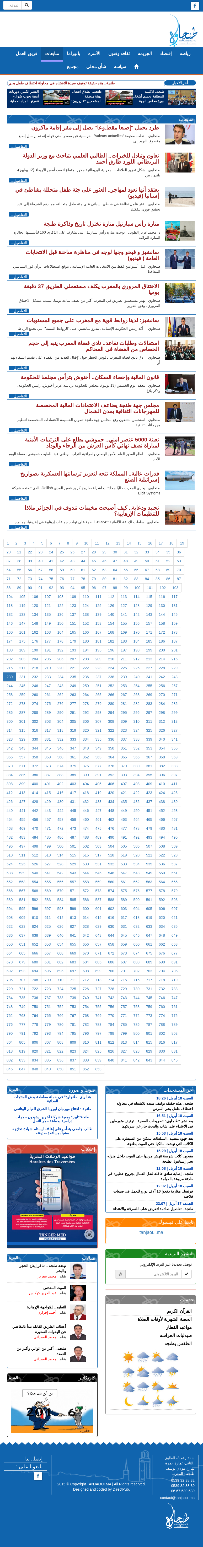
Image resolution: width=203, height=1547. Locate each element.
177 (48, 641)
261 (48, 695)
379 (124, 766)
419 (98, 793)
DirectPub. (121, 1489)
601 (98, 909)
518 (111, 855)
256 (162, 686)
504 (111, 846)
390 (86, 775)
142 (136, 614)
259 (22, 695)
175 (22, 641)
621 (175, 917)
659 (124, 944)
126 (111, 605)
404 (86, 784)
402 (60, 784)
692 (10, 971)
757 (124, 1007)
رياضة (185, 53)
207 (73, 659)
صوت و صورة (81, 1090)
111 (98, 597)
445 (73, 810)
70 (179, 570)
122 (60, 605)
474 (86, 828)
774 (162, 1016)
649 (175, 935)
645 (124, 935)
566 (10, 891)
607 (175, 909)
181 (98, 641)
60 (72, 570)
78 (83, 579)
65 (126, 570)
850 (60, 1069)
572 (86, 891)
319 (73, 730)
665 (22, 953)
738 (60, 998)
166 (86, 632)
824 (86, 1051)
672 (111, 953)
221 (73, 668)
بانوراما (73, 53)
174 (10, 641)
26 (72, 552)
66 (136, 570)
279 (98, 704)
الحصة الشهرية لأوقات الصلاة (165, 1319)
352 (136, 748)
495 (175, 837)
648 (162, 935)
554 (35, 882)
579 (175, 891)
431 (73, 802)
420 (111, 793)
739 (73, 998)
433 (98, 802)
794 (60, 1033)
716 (136, 980)
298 (162, 712)
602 (111, 909)
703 (149, 971)
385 (22, 775)
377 (98, 766)
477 (124, 828)
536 (162, 864)
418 (86, 793)
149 (48, 623)
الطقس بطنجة (178, 1343)
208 (86, 659)
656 (86, 944)
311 (149, 721)
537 (175, 864)
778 (35, 1024)
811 (98, 1042)
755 (98, 1007)
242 (162, 677)
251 (98, 686)
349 (98, 748)
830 (162, 1051)
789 (175, 1024)
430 (60, 802)
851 (73, 1069)
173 (175, 632)
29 (104, 552)
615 (98, 917)
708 (35, 980)
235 (73, 677)
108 (60, 597)
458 (60, 819)
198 (136, 650)
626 (60, 926)
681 (48, 962)
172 (162, 632)
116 (162, 597)
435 (124, 802)
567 (22, 891)
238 (111, 677)
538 (10, 873)
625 (48, 926)
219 (48, 668)
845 (175, 1060)
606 (162, 909)
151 (73, 623)
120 (35, 605)
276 (60, 704)
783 (98, 1024)
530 (86, 864)
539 (22, 873)
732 (162, 989)
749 (22, 1007)
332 (60, 739)
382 (162, 766)
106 (35, 597)
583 (48, 900)
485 (48, 837)
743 (124, 998)
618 (136, 917)
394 (136, 775)
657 (98, 944)
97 (104, 588)
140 (111, 614)
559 (98, 882)
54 (9, 570)
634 (162, 926)
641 (73, 935)
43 (72, 561)
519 (124, 855)
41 (51, 561)
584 (60, 900)
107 (48, 597)
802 (162, 1033)
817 (175, 1042)
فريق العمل (26, 53)
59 (62, 570)
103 (175, 588)
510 (10, 855)
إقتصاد (166, 53)
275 (48, 704)
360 (60, 757)
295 (124, 712)
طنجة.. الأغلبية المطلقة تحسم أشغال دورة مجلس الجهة (148, 96)
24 (51, 552)
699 (98, 971)
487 (73, 837)
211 (124, 659)
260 (35, 695)
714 (111, 980)
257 (175, 686)
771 (124, 1016)
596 (35, 909)
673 (124, 953)
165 (73, 632)
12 (107, 543)
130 (162, 605)
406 (111, 784)
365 (124, 757)
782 (86, 1024)
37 (9, 561)
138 (86, 614)
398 (10, 784)
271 (175, 695)
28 (94, 552)
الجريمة (145, 53)
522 (162, 855)
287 (22, 712)
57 (41, 570)
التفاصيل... (19, 146)
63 (104, 570)
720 (10, 989)
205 (48, 659)
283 (149, 704)
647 (149, 935)
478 (136, 828)
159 (175, 623)
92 (51, 588)
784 (111, 1024)
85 (158, 579)
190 (35, 650)
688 (136, 962)
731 (149, 989)
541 (48, 873)
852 (86, 1069)
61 (83, 570)
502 (86, 846)
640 (60, 935)
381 (149, 766)
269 (149, 695)
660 (136, 944)
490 (111, 837)
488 (86, 837)
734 (10, 998)
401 (48, 784)
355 (175, 748)
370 (10, 766)
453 (175, 810)
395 (149, 775)
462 (111, 819)
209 (98, 659)
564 (162, 882)
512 (35, 855)
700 (111, 971)
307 (98, 721)
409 (149, 784)
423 (149, 793)
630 (111, 926)
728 (111, 989)
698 (86, 971)
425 (175, 793)
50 (147, 561)
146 (10, 623)
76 (62, 579)
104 (10, 597)
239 (124, 677)
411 (175, 784)
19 (182, 543)
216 (10, 668)
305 (73, 721)
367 (149, 757)
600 (86, 909)
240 (136, 677)
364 (111, 757)
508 (162, 846)
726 (86, 989)
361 (73, 757)
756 (111, 1007)
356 (10, 757)
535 (149, 864)
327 (175, 730)
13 (118, 543)
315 (22, 730)
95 (83, 588)
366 (136, 757)
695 (48, 971)
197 (124, 650)
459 (73, 819)
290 (60, 712)
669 (73, 953)
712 (86, 980)
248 (60, 686)
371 (22, 766)
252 (111, 686)
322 (111, 730)
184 (136, 641)
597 (48, 909)
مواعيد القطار (179, 1327)
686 (111, 962)
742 (111, 998)
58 (51, 570)
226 (136, 668)
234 (60, 677)
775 (175, 1016)
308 (111, 721)
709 (48, 980)
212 (136, 659)
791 (22, 1033)
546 (111, 873)
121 (48, 605)
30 (115, 552)
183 (124, 641)
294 (111, 712)
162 (35, 632)
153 (98, 623)
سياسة (120, 66)
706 (10, 980)
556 (60, 882)
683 (73, 962)
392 (111, 775)
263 (73, 695)
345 (48, 748)
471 (48, 828)
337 (124, 739)
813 (124, 1042)
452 (162, 810)
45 (94, 561)
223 (98, 668)
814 (136, 1042)
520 (136, 855)
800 (136, 1033)
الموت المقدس (54, 1288)
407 (124, 784)
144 (162, 614)
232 (35, 677)
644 (111, 935)
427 (22, 802)
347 (73, 748)
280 (111, 704)
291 (73, 712)
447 (98, 810)
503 (98, 846)
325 (149, 730)
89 (19, 588)
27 (83, 552)
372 (35, 766)
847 (22, 1069)
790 (10, 1033)
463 (124, 819)
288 (35, 712)
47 (115, 561)
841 (124, 1060)
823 (73, 1051)
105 (22, 597)
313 (175, 721)
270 (162, 695)
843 (149, 1060)
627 (73, 926)
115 (149, 597)
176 (35, 641)
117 (175, 597)
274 (35, 704)
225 (124, 668)
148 (35, 623)
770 (111, 1016)
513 (48, 855)
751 (48, 1007)
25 (62, 552)
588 (111, 900)
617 (124, 917)
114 (136, 597)
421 (124, 793)
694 (35, 971)
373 (48, 766)
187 (175, 641)
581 (22, 900)
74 (41, 579)
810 (86, 1042)
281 (124, 704)
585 (73, 900)
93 (62, 588)
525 (22, 864)
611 (48, 917)
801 (149, 1033)
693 (22, 971)
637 (22, 935)
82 (126, 579)
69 (168, 570)
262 (60, 695)
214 (162, 659)
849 (48, 1069)
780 (60, 1024)
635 (175, 926)
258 (10, 695)
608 (10, 917)
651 (22, 944)
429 (48, 802)
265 (98, 695)
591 (149, 900)
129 (149, 605)
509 (175, 846)
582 (35, 900)
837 (73, 1060)
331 (48, 739)
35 (168, 552)
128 (136, 605)
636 (10, 935)
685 (98, 962)
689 (149, 962)
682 (60, 962)
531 (98, 864)
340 (162, 739)
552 (10, 882)
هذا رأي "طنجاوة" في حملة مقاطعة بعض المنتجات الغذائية (52, 1099)
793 (48, 1033)
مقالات (88, 1258)
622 (10, 926)
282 (136, 704)
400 (35, 784)
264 (86, 695)
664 (10, 953)
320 (86, 730)
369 (175, 757)
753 (73, 1007)
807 (48, 1042)
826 (111, 1051)
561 (124, 882)
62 (94, 570)
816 (162, 1042)
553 (22, 882)
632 (136, 926)
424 (162, 793)
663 (175, 944)
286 (10, 712)
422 (136, 793)
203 (22, 659)
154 (111, 623)
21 (19, 552)
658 (111, 944)
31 (126, 552)
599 (73, 909)
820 (35, 1051)
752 (60, 1007)
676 (162, 953)
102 (163, 588)
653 (48, 944)
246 (35, 686)
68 (158, 570)
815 (149, 1042)
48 (126, 561)
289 (48, 712)
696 (60, 971)
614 (86, 917)
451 (149, 810)
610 (35, 917)
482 (10, 837)
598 (60, 909)
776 (10, 1024)
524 (10, 864)
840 (111, 1060)
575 (124, 891)
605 (149, 909)
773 (149, 1016)
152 (86, 623)
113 (124, 597)
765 (48, 1016)
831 (175, 1051)
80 (104, 579)
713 (98, 980)
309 (124, 721)
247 (48, 686)
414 (35, 793)
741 (98, 998)
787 (149, 1024)
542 (60, 873)
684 (86, 962)
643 (98, 935)
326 (162, 730)
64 (115, 570)
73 (30, 579)
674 (136, 953)
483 (22, 837)
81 (115, 579)
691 (175, 962)
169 (124, 632)
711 (73, 980)
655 (73, 944)
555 (48, 882)
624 (35, 926)
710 (60, 980)
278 (86, 704)
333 (73, 739)
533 (124, 864)
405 (98, 784)
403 (73, 784)
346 (60, 748)
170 (136, 632)
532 (111, 864)
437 (149, 802)
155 (124, 623)
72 (19, 579)
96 (94, 588)
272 (10, 704)
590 (136, 900)
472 (60, 828)
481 (175, 828)
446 (86, 810)
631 (124, 926)
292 (86, 712)
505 (124, 846)
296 (136, 712)
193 (73, 650)
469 (22, 828)
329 (22, 739)
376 (86, 766)
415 (48, 793)
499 (48, 846)
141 (124, 614)
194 (86, 650)
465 (149, 819)
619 (149, 917)
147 (22, 623)
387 (48, 775)
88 (9, 588)
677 (175, 953)
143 (149, 614)
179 (73, 641)
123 (73, 605)
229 (175, 668)
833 (22, 1060)
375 (73, 766)
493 (149, 837)
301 (22, 721)
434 (111, 802)
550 (162, 873)
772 (136, 1016)
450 (136, 810)
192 (60, 650)
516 (86, 855)
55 (19, 570)
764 (35, 1016)
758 (136, 1007)
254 (136, 686)
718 (162, 980)
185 (149, 641)
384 (10, 775)
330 (35, 739)
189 (22, 650)
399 (22, 784)
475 (98, 828)
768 (86, 1016)
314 (10, 730)
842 (136, 1060)
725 (73, 989)
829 (149, 1051)
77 (72, 579)
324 (136, 730)
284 (162, 704)
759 (149, 1007)
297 (149, 712)
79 (94, 579)
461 (98, 819)
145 (175, 614)
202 (10, 659)
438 (162, 802)
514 (60, 855)
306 (86, 721)
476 (111, 828)
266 (111, 695)
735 (22, 998)
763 (22, 1016)
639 (48, 935)
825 (98, 1051)
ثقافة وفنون (119, 53)
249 (73, 686)
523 (175, 855)
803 (175, 1033)
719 (175, 980)
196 (111, 650)
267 (124, 695)
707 (22, 980)
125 (98, 605)
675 (149, 953)
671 (98, 953)
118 (10, 605)
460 (86, 819)
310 (136, 721)
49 (136, 561)
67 (147, 570)
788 (162, 1024)
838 (86, 1060)
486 (60, 837)
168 (111, 632)
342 (10, 748)
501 (73, 846)
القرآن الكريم (179, 1311)
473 (73, 828)
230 (10, 677)
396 (162, 775)
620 (162, 917)
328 (10, 739)
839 (98, 1060)
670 (86, 953)
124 (86, 605)
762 (10, 1016)
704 (162, 971)
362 (86, 757)
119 (22, 605)
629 (98, 926)
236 (86, 677)
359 (48, 757)
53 (179, 561)
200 (162, 650)
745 (149, 998)
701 (124, 971)
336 (111, 739)
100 (137, 588)
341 (175, 739)
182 (111, 641)
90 (30, 588)
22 (30, 552)
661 (149, 944)
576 (136, 891)
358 (35, 757)
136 (60, 614)
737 (48, 998)
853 (98, 1069)
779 (48, 1024)
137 (73, 614)
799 (124, 1033)
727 (98, 989)
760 (162, 1007)
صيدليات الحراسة (176, 1335)
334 (86, 739)
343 (22, 748)
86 (168, 579)
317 (48, 730)
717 (149, 980)
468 (10, 828)
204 (35, 659)
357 (22, 757)
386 (35, 775)
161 (22, 632)
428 (35, 802)
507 (149, 846)
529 (73, 864)
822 (60, 1051)
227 (149, 668)
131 (175, 605)
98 (115, 588)
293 (98, 712)
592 (162, 900)
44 (83, 561)
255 (149, 686)
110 (86, 597)
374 (60, 766)
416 (60, 793)
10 (86, 543)
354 (162, 748)
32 (136, 552)
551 (175, 873)
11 (97, 543)
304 (60, 721)
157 (149, 623)
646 (136, 935)
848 (35, 1069)
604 (136, 909)
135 (48, 614)
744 (136, 998)
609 (22, 917)
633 (149, 926)
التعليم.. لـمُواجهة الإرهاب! (46, 1307)
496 (10, 846)
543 (73, 873)
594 (10, 909)
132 (10, 614)
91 (41, 588)
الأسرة (94, 53)
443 (48, 810)
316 (35, 730)
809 (73, 1042)
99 (126, 588)
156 (136, 623)
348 (86, 748)
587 (98, 900)
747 (175, 998)
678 (10, 962)
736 (35, 998)
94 (72, 588)
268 (136, 695)
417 (73, 793)
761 (175, 1007)
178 (60, 641)
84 (147, 579)
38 (19, 561)
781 (73, 1024)
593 (175, 900)
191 (48, 650)
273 (22, 704)
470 (35, 828)
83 (136, 579)
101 (150, 588)
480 (162, 828)
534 (136, 864)
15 (139, 543)
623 (22, 926)
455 (22, 819)
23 (41, 552)
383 (175, 766)
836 (60, 1060)
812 (111, 1042)
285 (175, 704)
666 (35, 953)
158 (162, 623)
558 (86, 882)
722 (35, 989)
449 (124, 810)
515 (73, 855)
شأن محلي (96, 66)
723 (48, 989)
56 (30, 570)
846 (10, 1069)
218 (35, 668)
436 (136, 802)
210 (111, 659)
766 (60, 1016)
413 (22, 793)
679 (22, 962)
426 (10, 802)
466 (162, 819)
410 (162, 784)
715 (124, 980)
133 (22, 614)
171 (149, 632)
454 (10, 819)
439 (175, 802)
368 (162, 757)
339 (149, 739)
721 (22, 989)
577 (149, 891)
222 (86, 668)
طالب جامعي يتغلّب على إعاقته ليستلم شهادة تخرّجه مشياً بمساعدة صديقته (52, 1131)
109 (73, 597)
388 (60, 775)
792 (35, 1033)
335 (98, 739)
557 (73, 882)
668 (60, 953)
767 (73, 1016)
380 (136, 766)
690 (162, 962)
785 (124, 1024)
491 (124, 837)
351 (124, 748)
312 (162, 721)
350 (111, 748)
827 (124, 1051)
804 (10, 1042)
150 (60, 623)
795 (73, 1033)
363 (98, 757)
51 (158, 561)
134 (35, 614)
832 (10, 1060)
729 (124, 989)
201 (175, 650)
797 (98, 1033)
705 (175, 971)
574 (111, 891)
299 (175, 712)
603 (124, 909)
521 (149, 855)
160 (10, 632)
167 (98, 632)
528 (60, 864)
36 (179, 552)
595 (22, 909)
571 (73, 891)
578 (162, 891)
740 (86, 998)
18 (171, 543)
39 (30, 561)
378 (111, 766)
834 (35, 1060)
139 (98, 614)
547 (124, 873)
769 (98, 1016)
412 (10, 793)
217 (22, 668)
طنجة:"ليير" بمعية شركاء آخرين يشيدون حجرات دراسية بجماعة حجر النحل (52, 1119)
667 (48, 953)
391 (98, 775)
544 (86, 873)
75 (51, 579)
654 (60, 944)
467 (175, 819)
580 (10, 900)
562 (136, 882)
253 (124, 686)
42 (62, 561)
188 (10, 650)
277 (73, 704)
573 (98, 891)
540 (35, 873)
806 (35, 1042)
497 (22, 846)
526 (35, 864)
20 (9, 552)
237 (98, 677)
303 (48, 721)
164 (60, 632)
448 (111, 810)
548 (136, 873)
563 (149, 882)
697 (73, 971)
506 (136, 846)
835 (48, 1060)
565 (175, 882)
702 (136, 971)
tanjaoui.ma (151, 1232)
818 (10, 1051)
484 (35, 837)
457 (48, 819)
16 (150, 543)
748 (10, 1007)
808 (60, 1042)
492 (136, 837)
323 (124, 730)
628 (86, 926)
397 (175, 775)
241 (149, 677)
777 (22, 1024)
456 (35, 819)
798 (111, 1033)
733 (175, 989)
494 (162, 837)
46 (104, 561)
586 (86, 900)
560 (111, 882)
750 (35, 1007)
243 (175, 677)
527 (48, 864)
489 (98, 837)
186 (162, 641)
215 (175, 659)
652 (35, 944)
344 (35, 748)
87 (179, 579)
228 (162, 668)
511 (22, 855)
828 (136, 1051)
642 (86, 935)
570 (60, 891)
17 (161, 543)
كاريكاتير (87, 1378)
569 (48, 891)
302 (35, 721)
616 (111, 917)
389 (73, 775)
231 (22, 677)
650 (10, 944)
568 (35, 891)
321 (98, 730)
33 (147, 552)
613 (73, 917)
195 (98, 650)
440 (10, 810)
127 (124, 605)
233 (48, 677)
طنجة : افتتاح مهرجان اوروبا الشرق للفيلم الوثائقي (52, 1109)
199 (149, 650)
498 (35, 846)
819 (22, 1051)
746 (162, 998)
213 (149, 659)
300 (10, 721)
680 (35, 962)
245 (22, 686)
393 (124, 775)
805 (22, 1042)
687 (124, 962)
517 (98, 855)
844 (162, 1060)
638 (35, 935)
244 (10, 686)
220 (60, 668)
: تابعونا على (29, 1466)
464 (136, 819)
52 (168, 561)
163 (48, 632)
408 (136, 784)
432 (86, 802)
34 (158, 552)
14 (129, 543)
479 (149, 828)
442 (35, 810)
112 (111, 597)
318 (60, 730)
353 (149, 748)
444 (60, 810)
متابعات (52, 53)
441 (22, 810)
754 (86, 1007)
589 (124, 900)
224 (111, 668)
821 (48, 1051)
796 (86, 1033)
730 (136, 989)
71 (9, 579)
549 (149, 873)
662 (162, 944)
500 (60, 846)
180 (86, 641)
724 (60, 989)
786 (136, 1024)
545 (98, 873)
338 (136, 739)
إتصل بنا (34, 1459)
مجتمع (72, 66)
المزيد (13, 1089)
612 (60, 917)
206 (60, 659)
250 (86, 686)
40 (41, 561)
